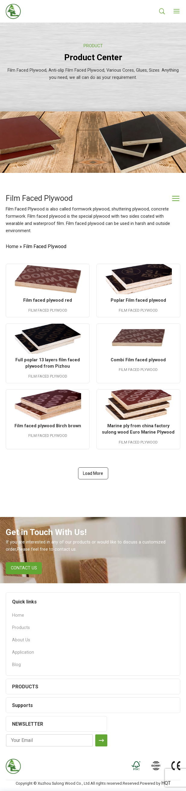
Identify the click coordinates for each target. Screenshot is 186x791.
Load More (93, 473)
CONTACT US (24, 568)
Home (12, 246)
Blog (16, 664)
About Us (21, 640)
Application (23, 652)
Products (21, 627)
